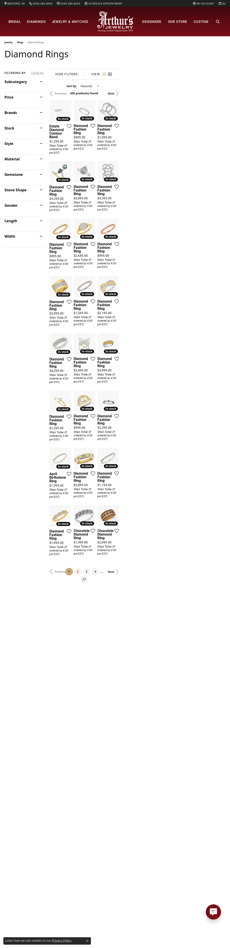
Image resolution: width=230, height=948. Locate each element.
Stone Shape (15, 190)
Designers (151, 21)
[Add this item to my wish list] (104, 161)
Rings (20, 42)
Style (8, 143)
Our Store (177, 21)
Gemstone (13, 174)
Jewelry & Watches (70, 21)
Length (10, 221)
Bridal (15, 21)
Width (9, 236)
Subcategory (15, 82)
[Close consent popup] (87, 940)
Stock (9, 128)
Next (217, 93)
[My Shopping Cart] (222, 3)
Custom (201, 21)
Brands (10, 112)
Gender (11, 205)
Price (8, 97)
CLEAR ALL (37, 73)
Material (12, 159)
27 (156, 735)
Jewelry (8, 42)
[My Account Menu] (203, 3)
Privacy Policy (61, 940)
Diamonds (36, 21)
